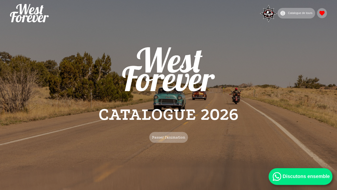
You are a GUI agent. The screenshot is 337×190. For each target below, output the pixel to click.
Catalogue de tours (296, 13)
